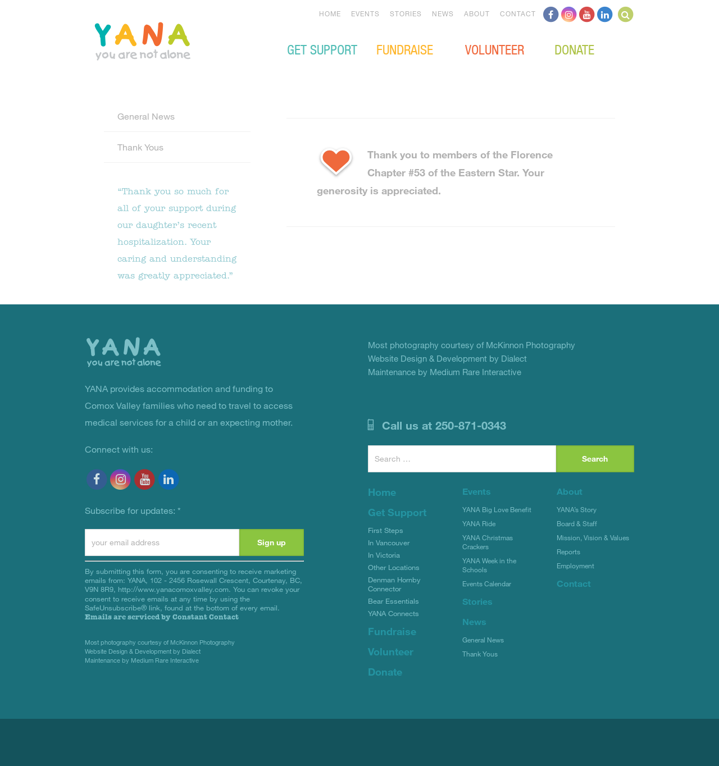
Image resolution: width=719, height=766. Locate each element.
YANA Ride (478, 523)
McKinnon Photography (202, 642)
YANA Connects (393, 613)
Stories (406, 13)
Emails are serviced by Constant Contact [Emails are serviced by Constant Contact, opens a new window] (162, 617)
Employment (575, 565)
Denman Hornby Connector (394, 584)
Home (330, 13)
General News (146, 116)
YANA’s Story (577, 509)
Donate (574, 49)
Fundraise (404, 49)
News (443, 13)
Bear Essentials (393, 600)
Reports (568, 551)
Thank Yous (140, 147)
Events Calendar (486, 583)
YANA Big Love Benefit (496, 509)
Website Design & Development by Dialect (143, 651)
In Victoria (384, 554)
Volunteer (494, 49)
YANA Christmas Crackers (487, 542)
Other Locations (394, 567)
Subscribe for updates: (133, 510)
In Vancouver (388, 542)
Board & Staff (577, 523)
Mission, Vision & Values (593, 537)
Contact (518, 13)
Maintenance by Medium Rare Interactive (142, 660)
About (477, 13)
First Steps (385, 530)
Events (365, 13)
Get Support (322, 49)
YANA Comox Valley (180, 39)
